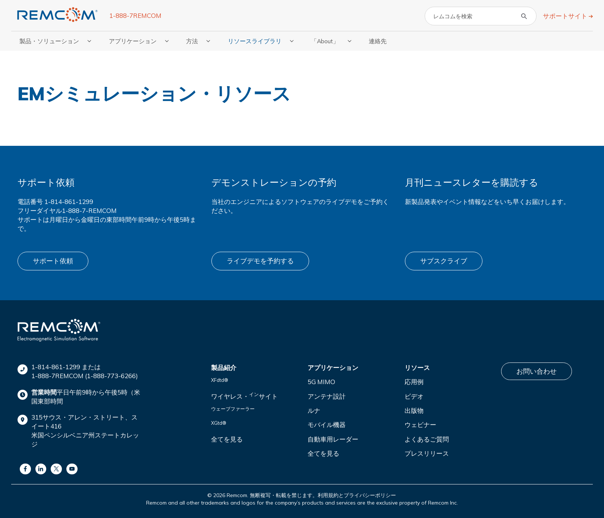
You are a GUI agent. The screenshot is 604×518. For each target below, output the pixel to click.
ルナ (314, 409)
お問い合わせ (536, 370)
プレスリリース (427, 452)
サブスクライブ (443, 260)
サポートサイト (566, 16)
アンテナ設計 (327, 395)
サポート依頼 (53, 260)
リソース (417, 366)
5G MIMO (321, 380)
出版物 (414, 409)
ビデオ (414, 395)
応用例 (414, 380)
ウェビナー (420, 423)
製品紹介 (223, 366)
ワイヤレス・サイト (244, 394)
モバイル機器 (327, 423)
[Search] (481, 16)
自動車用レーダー (333, 438)
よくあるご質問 (427, 438)
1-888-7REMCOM (135, 15)
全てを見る (227, 438)
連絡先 (378, 41)
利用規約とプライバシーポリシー (357, 494)
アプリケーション (333, 366)
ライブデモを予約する (260, 260)
